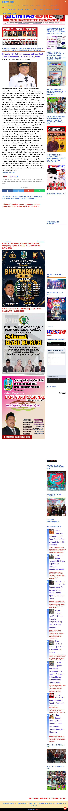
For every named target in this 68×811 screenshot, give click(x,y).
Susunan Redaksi (14, 803)
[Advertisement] (57, 408)
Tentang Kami (27, 803)
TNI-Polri (25, 6)
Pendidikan (7, 13)
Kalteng (27, 9)
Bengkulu (49, 9)
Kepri (41, 9)
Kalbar (35, 9)
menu (14, 13)
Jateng (38, 6)
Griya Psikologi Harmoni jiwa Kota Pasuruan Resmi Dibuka (56, 646)
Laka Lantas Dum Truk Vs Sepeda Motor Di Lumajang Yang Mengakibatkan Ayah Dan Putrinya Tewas (57, 589)
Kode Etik (38, 803)
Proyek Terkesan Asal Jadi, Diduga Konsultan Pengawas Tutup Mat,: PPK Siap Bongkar (56, 618)
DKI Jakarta (12, 9)
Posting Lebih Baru (7, 241)
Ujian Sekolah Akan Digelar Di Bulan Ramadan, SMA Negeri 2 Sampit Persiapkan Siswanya (56, 723)
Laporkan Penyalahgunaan (53, 520)
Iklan (17, 6)
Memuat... (51, 326)
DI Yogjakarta (53, 6)
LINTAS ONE (8, 2)
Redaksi (10, 6)
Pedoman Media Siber (51, 803)
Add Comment (27, 59)
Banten (20, 9)
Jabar (44, 6)
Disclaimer (40, 805)
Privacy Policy (29, 805)
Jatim (32, 6)
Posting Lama (41, 241)
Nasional (57, 9)
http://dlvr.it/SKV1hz (8, 172)
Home (4, 48)
